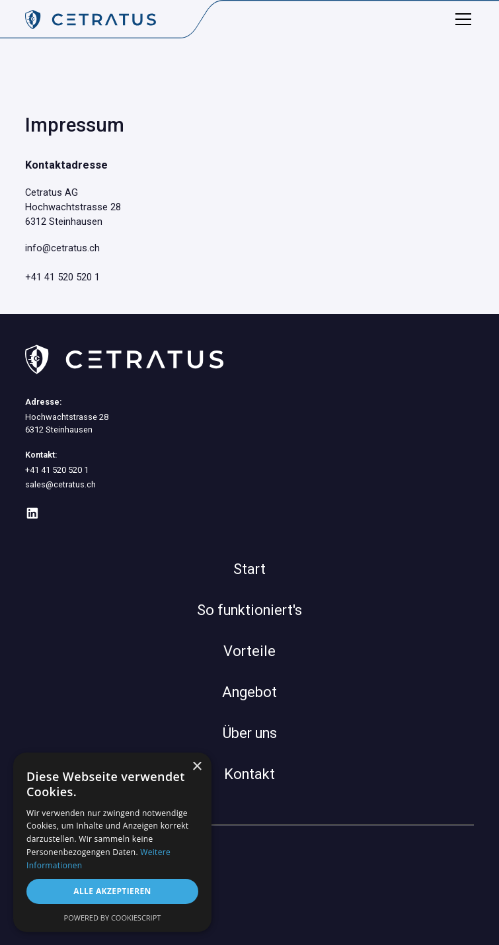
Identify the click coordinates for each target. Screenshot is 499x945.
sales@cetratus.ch (60, 484)
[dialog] (112, 842)
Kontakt (249, 774)
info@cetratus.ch (62, 248)
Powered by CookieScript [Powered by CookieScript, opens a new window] (112, 918)
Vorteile (249, 651)
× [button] (197, 767)
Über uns (250, 733)
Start (249, 569)
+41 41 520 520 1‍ (57, 470)
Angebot (249, 692)
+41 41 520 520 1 (62, 277)
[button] (461, 19)
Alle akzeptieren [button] (112, 891)
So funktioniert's (249, 610)
